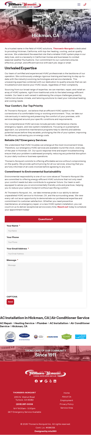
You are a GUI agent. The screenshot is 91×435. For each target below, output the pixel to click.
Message (12, 260)
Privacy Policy (66, 404)
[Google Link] (46, 381)
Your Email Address (18, 248)
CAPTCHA (12, 296)
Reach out (62, 207)
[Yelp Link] (50, 381)
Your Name (13, 225)
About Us (66, 396)
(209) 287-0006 (24, 404)
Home (67, 393)
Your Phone (13, 237)
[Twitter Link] (41, 381)
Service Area (66, 408)
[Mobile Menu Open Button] (79, 4)
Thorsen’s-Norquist (63, 48)
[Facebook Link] (36, 381)
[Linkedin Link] (55, 381)
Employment (66, 400)
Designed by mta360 (46, 431)
